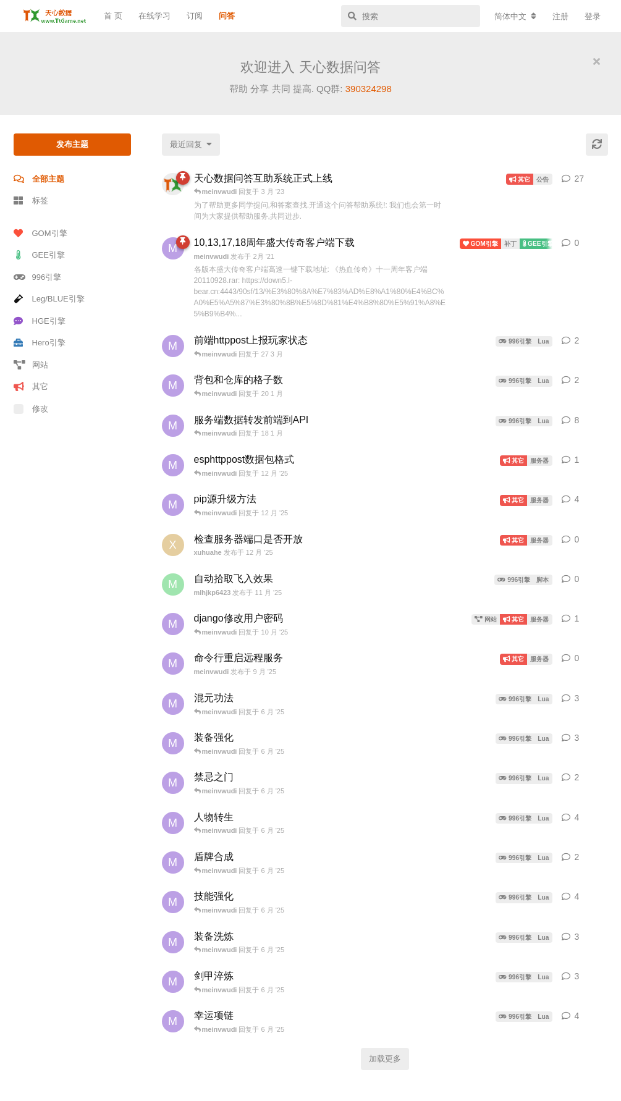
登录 (593, 16)
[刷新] (597, 144)
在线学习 (154, 15)
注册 (560, 16)
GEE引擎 (39, 254)
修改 (31, 409)
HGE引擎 (39, 321)
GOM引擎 (40, 233)
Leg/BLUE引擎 (49, 298)
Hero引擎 (39, 342)
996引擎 (38, 277)
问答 (227, 15)
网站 (31, 364)
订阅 (195, 15)
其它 (31, 386)
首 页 (113, 15)
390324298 (368, 88)
